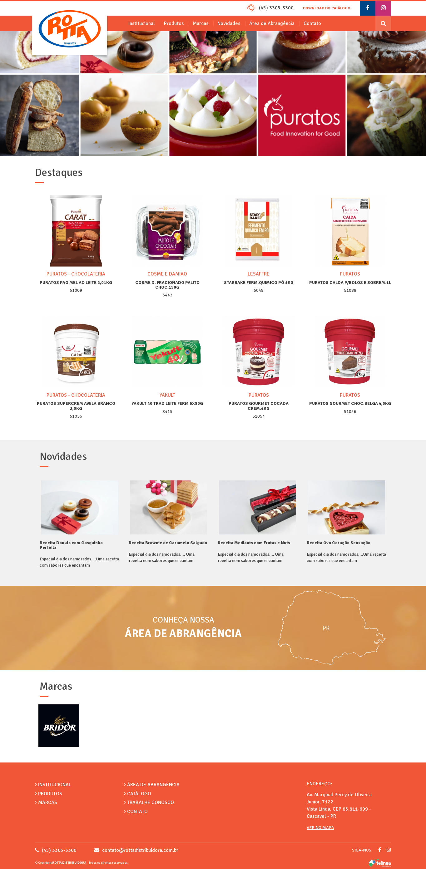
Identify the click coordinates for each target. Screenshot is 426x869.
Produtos (174, 23)
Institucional (141, 23)
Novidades (228, 23)
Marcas (200, 23)
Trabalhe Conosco (149, 802)
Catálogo (137, 794)
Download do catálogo (326, 8)
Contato (312, 23)
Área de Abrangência (272, 23)
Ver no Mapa (320, 827)
